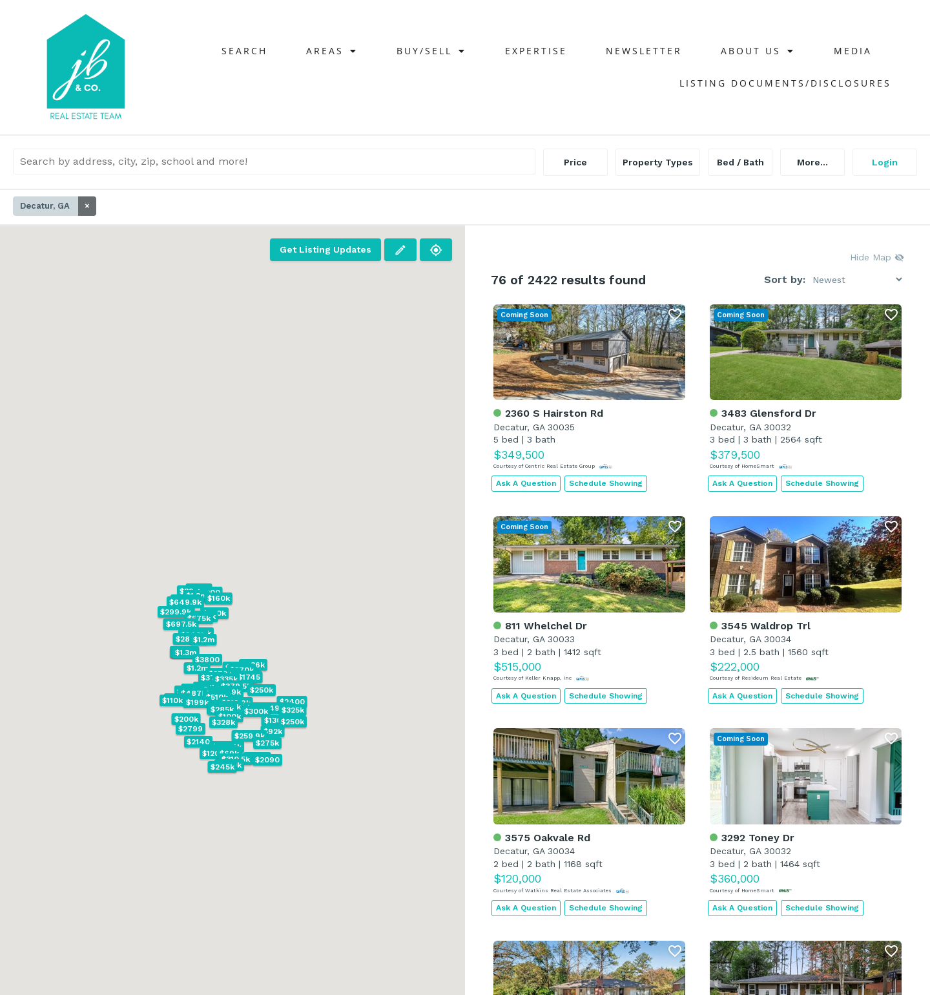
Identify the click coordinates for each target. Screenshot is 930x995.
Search (244, 51)
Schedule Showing (606, 483)
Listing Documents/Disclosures (785, 83)
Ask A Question (526, 483)
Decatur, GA (58, 206)
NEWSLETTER (644, 51)
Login (885, 162)
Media (853, 51)
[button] (275, 708)
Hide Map (877, 257)
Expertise (536, 51)
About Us (758, 51)
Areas (332, 51)
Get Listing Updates (325, 249)
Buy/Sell (431, 51)
